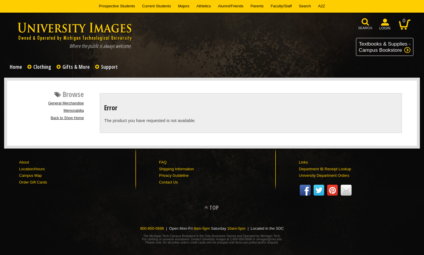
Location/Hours (32, 169)
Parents (257, 6)
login (384, 28)
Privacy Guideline (174, 175)
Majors (183, 6)
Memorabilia (74, 111)
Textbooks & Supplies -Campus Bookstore (385, 47)
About (24, 162)
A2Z (321, 6)
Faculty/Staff (281, 6)
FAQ (163, 162)
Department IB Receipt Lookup (325, 169)
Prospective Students (117, 6)
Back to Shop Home (67, 118)
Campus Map (30, 175)
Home (16, 66)
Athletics (203, 6)
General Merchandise (66, 103)
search (365, 28)
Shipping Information (176, 169)
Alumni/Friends (230, 6)
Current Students (156, 6)
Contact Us (168, 182)
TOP (213, 207)
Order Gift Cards (33, 182)
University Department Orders (324, 175)
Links (303, 162)
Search (305, 6)
